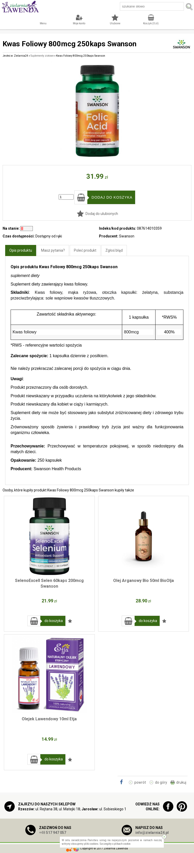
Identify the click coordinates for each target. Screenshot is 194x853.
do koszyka (53, 621)
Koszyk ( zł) (151, 23)
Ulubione (115, 23)
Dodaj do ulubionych (102, 214)
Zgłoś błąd (114, 250)
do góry (161, 782)
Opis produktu (20, 250)
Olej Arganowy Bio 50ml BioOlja (143, 580)
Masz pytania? (53, 250)
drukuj (181, 782)
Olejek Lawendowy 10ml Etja (49, 718)
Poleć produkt (85, 250)
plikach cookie (122, 843)
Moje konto (79, 23)
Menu (43, 23)
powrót (140, 782)
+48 (52, 832)
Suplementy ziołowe (42, 55)
